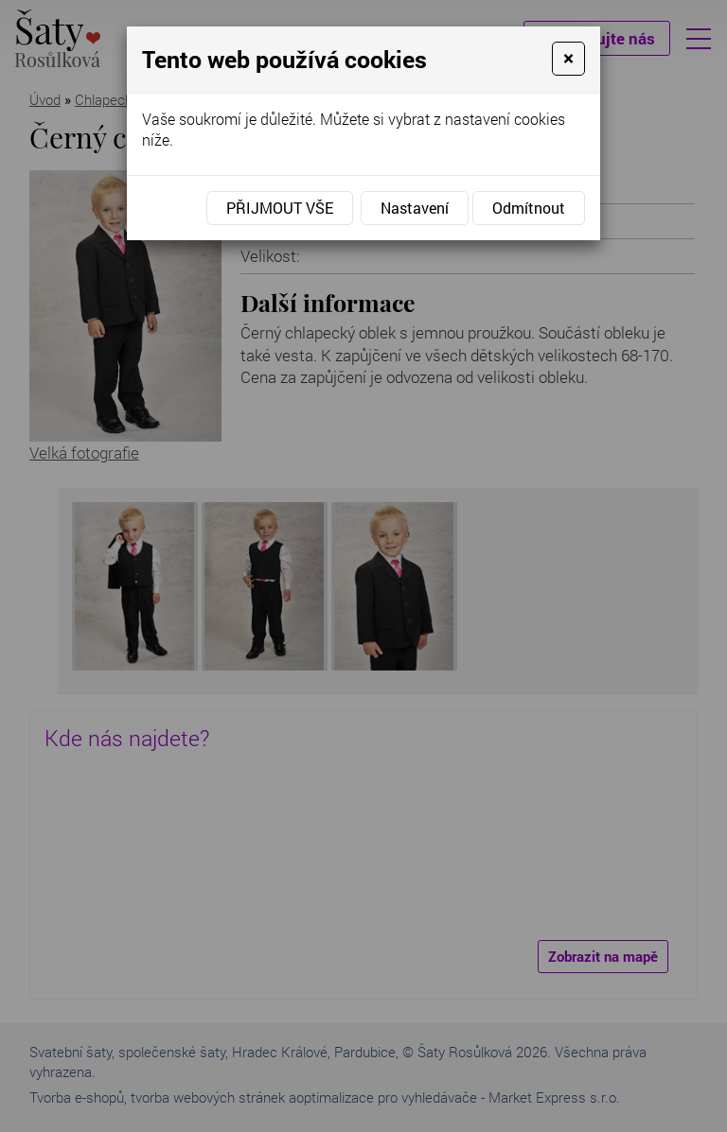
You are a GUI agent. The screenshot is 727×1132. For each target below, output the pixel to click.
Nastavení (415, 208)
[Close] (568, 59)
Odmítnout (528, 208)
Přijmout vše (279, 208)
